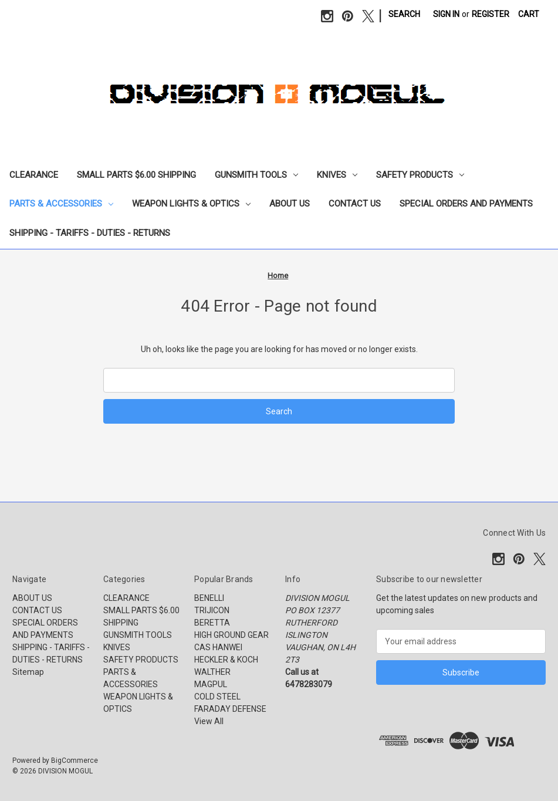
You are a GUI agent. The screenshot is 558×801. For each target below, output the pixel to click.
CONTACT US (355, 203)
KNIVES (337, 175)
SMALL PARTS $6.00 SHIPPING (136, 175)
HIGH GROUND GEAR (231, 635)
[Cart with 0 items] (529, 14)
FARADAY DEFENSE (230, 709)
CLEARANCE (33, 175)
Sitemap (28, 672)
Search (404, 14)
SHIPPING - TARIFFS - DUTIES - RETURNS (89, 233)
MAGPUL (210, 684)
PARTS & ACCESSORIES (61, 203)
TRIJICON (211, 610)
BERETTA (212, 622)
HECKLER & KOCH (226, 659)
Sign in (446, 14)
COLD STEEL (217, 696)
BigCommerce (74, 760)
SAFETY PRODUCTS (420, 175)
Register (490, 14)
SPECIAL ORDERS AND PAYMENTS (466, 203)
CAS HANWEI (218, 647)
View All (209, 721)
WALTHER (212, 672)
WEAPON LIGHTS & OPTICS (191, 203)
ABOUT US (289, 203)
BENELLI (209, 598)
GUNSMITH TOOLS (256, 175)
